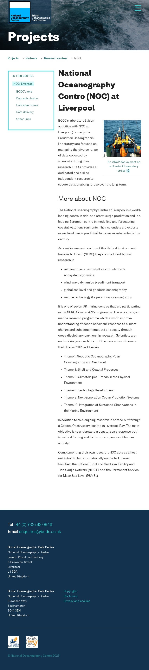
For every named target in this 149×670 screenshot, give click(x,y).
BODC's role (24, 91)
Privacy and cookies (77, 601)
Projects (13, 58)
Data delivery (25, 112)
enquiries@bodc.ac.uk (40, 532)
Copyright (70, 591)
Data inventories (27, 105)
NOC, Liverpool (23, 84)
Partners (31, 58)
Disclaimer (71, 596)
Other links (23, 119)
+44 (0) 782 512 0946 (33, 525)
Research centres (55, 58)
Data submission (27, 98)
